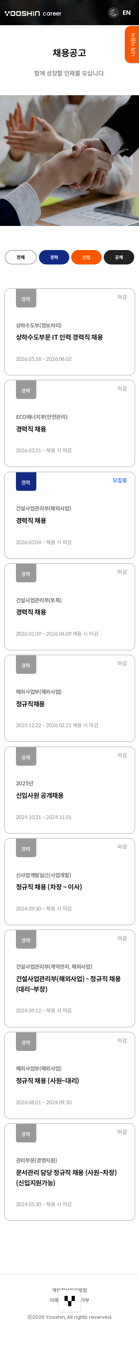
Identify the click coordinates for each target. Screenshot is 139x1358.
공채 (119, 257)
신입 (86, 257)
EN (127, 12)
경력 (54, 257)
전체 (21, 257)
